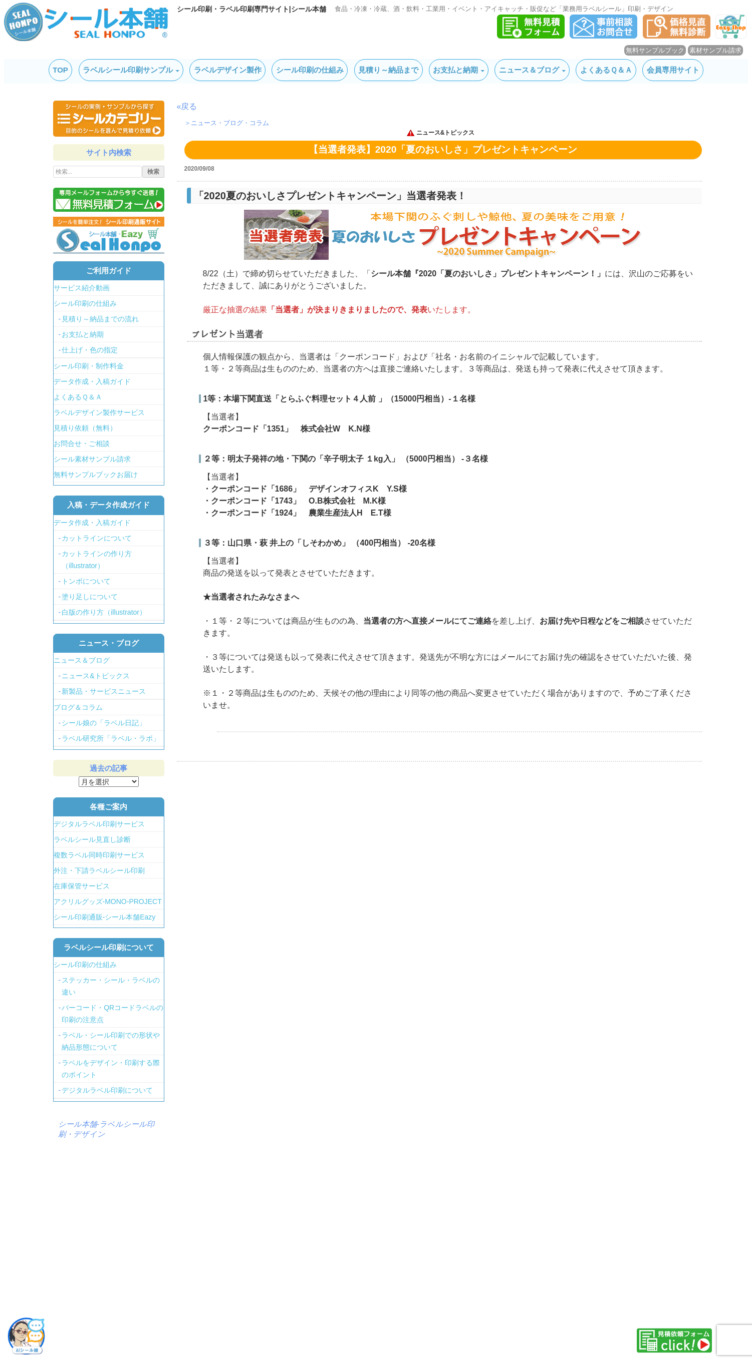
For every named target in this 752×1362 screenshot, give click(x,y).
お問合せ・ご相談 (82, 443)
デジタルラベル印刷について (107, 1090)
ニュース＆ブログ (529, 70)
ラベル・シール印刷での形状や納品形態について (111, 1041)
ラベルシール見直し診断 (92, 839)
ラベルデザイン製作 (228, 70)
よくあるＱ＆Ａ (606, 70)
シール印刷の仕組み (310, 70)
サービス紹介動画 (82, 288)
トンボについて (86, 581)
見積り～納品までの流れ (100, 319)
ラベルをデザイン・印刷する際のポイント (111, 1069)
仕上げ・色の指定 (90, 350)
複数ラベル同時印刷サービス (99, 855)
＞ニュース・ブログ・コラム (226, 123)
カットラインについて (97, 538)
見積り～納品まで (388, 70)
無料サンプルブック (655, 50)
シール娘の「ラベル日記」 (104, 723)
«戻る (187, 106)
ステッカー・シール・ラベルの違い (111, 986)
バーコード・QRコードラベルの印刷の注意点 (112, 1014)
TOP (60, 70)
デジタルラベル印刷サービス (99, 824)
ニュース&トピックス (445, 132)
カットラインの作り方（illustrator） (97, 560)
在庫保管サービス (82, 886)
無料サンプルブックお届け (96, 475)
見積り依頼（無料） (85, 428)
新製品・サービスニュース (104, 691)
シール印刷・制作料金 (89, 366)
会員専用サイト (673, 70)
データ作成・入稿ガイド (92, 381)
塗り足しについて (90, 597)
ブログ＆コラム (78, 707)
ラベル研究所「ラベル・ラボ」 (111, 738)
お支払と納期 (455, 70)
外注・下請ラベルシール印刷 (99, 870)
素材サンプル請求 (715, 50)
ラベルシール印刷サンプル (128, 70)
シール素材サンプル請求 (92, 459)
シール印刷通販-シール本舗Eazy (105, 917)
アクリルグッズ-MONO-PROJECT (108, 901)
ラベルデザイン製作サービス (99, 412)
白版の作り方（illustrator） (104, 612)
